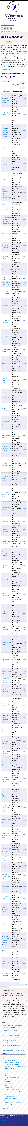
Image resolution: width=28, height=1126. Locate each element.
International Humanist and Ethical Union (14, 1038)
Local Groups (14, 31)
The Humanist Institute (9, 1027)
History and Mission (10, 1060)
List (4, 41)
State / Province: (5, 81)
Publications (15, 983)
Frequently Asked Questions (12, 1064)
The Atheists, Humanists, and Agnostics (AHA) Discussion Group (6, 450)
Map (9, 41)
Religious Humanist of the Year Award (15, 1066)
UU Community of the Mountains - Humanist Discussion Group (6, 207)
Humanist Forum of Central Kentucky (6, 509)
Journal (7, 1079)
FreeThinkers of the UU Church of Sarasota (7, 337)
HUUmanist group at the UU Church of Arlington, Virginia (6, 940)
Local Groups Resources (13, 1093)
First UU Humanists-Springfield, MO (6, 595)
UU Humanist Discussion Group (5, 730)
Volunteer (7, 1072)
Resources (14, 985)
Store (2, 985)
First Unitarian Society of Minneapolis (6, 580)
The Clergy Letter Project (10, 1030)
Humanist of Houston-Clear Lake (6, 876)
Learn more (5, 1019)
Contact (21, 985)
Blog (6, 1076)
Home (2, 31)
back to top (3, 1120)
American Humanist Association (12, 1045)
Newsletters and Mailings (12, 1077)
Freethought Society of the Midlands (6, 835)
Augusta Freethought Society (5, 380)
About (8, 983)
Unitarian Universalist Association (12, 1025)
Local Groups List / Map (13, 1091)
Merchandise (8, 1104)
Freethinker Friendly (10, 1096)
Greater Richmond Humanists (5, 909)
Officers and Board (10, 1068)
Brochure (7, 1083)
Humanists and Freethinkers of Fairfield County (6, 277)
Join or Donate (4, 986)
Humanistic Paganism (9, 1040)
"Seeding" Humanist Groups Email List (13, 1050)
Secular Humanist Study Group (6, 763)
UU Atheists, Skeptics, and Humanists (5, 779)
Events (8, 985)
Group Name (6, 91)
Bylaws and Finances (10, 1070)
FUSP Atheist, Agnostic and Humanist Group (6, 680)
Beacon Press (7, 1043)
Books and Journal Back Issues (13, 1102)
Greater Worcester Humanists (5, 553)
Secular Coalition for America (11, 1035)
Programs (7, 31)
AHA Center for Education (10, 1048)
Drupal (10, 1124)
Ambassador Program (11, 1098)
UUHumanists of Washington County (6, 821)
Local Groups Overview (13, 1089)
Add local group (6, 69)
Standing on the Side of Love (11, 1033)
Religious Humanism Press (12, 1081)
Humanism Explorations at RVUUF (6, 795)
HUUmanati (5, 164)
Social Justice (8, 1095)
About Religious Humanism (12, 1062)
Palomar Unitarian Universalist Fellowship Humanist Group (6, 193)
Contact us (6, 66)
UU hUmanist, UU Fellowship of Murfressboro (7, 859)
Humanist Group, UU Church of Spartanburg (6, 850)
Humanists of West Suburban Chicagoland (6, 423)
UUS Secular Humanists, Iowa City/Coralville (6, 396)
